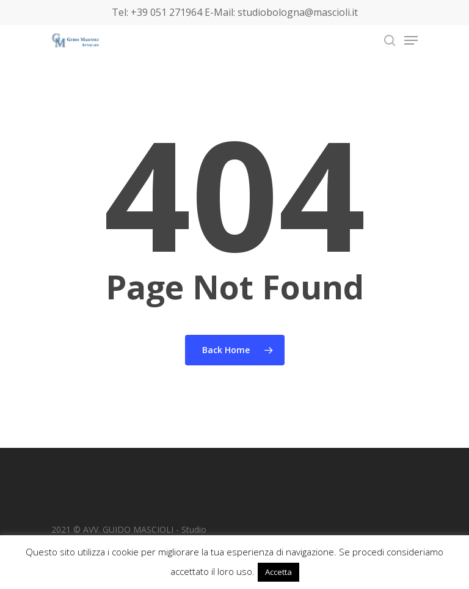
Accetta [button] (278, 571)
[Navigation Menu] (411, 40)
